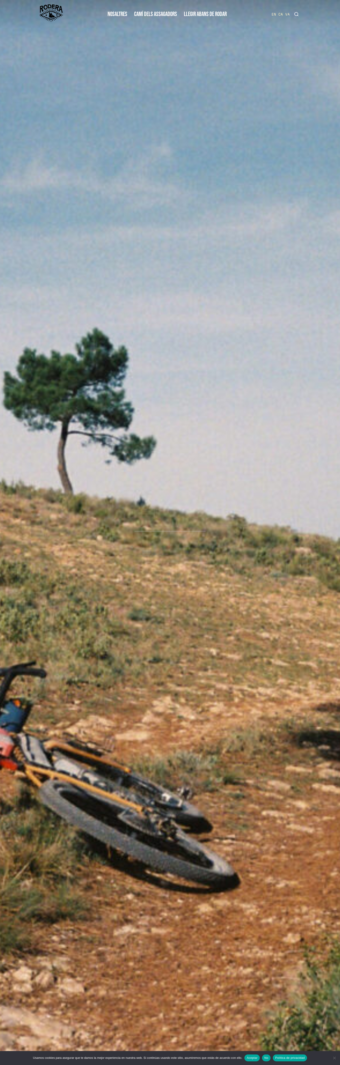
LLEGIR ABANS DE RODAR (205, 14)
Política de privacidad (290, 1058)
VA (287, 14)
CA (280, 14)
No (266, 1058)
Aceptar (252, 1058)
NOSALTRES (117, 14)
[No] (334, 1058)
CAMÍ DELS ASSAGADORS (155, 14)
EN (273, 14)
